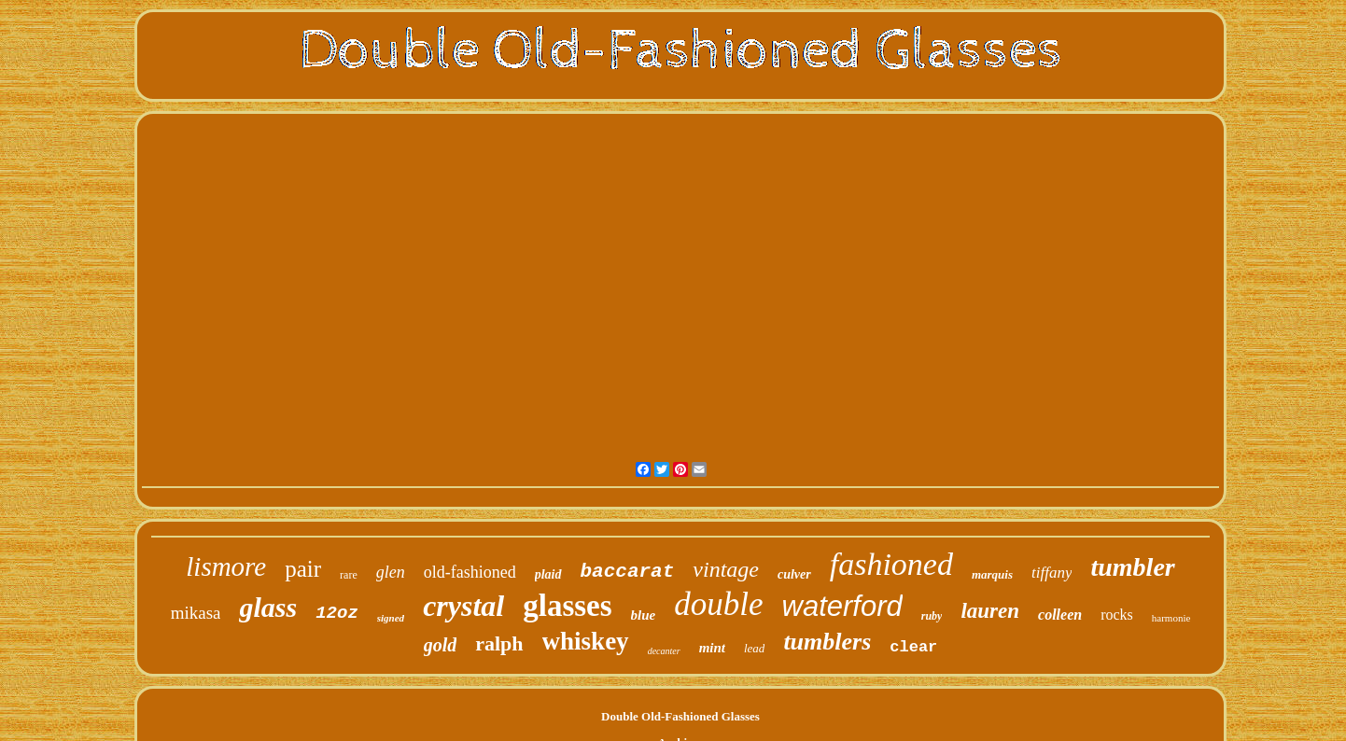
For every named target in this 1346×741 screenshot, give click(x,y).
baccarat (628, 571)
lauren (989, 610)
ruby (932, 615)
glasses (567, 605)
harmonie (1171, 617)
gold (440, 645)
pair (303, 568)
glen (390, 572)
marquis (992, 574)
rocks (1117, 614)
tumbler (1132, 566)
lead (754, 648)
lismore (226, 566)
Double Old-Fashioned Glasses (680, 716)
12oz (336, 613)
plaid (548, 574)
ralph (499, 643)
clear (913, 647)
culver (794, 574)
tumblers (827, 641)
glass (268, 607)
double (718, 604)
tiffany (1051, 572)
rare (349, 574)
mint (712, 647)
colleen (1060, 614)
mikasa (196, 612)
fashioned (891, 564)
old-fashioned (470, 572)
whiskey (585, 641)
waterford (842, 606)
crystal (463, 605)
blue (643, 615)
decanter (664, 651)
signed (390, 617)
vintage (726, 569)
